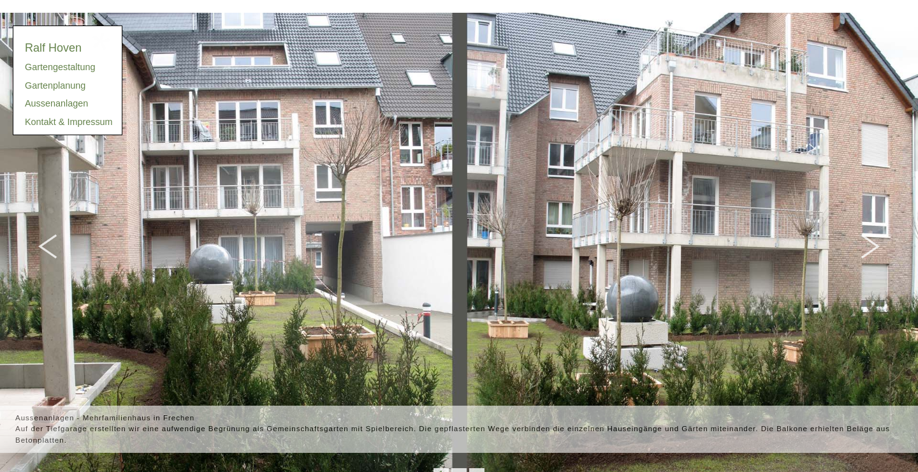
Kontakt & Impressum (69, 122)
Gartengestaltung (60, 67)
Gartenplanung (55, 85)
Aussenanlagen (56, 103)
